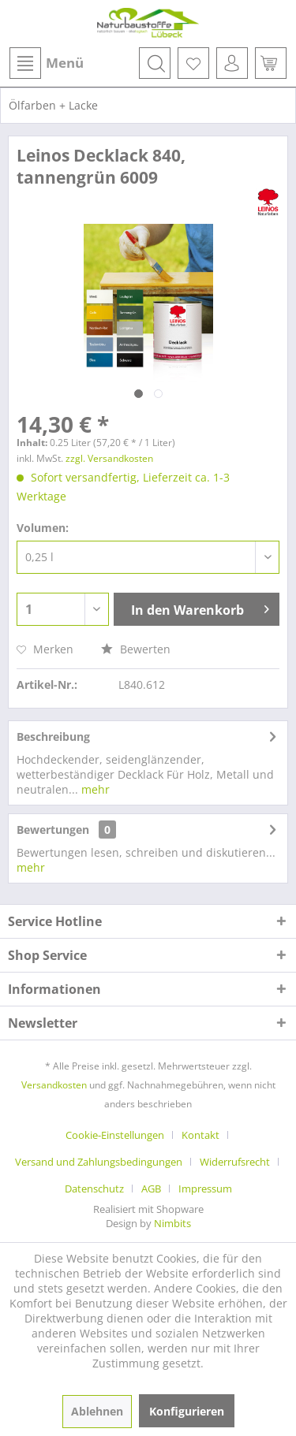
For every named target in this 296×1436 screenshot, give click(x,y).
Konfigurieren (186, 1411)
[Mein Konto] (232, 63)
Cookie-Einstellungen (115, 1135)
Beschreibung (53, 736)
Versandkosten (54, 1085)
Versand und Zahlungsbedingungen (98, 1162)
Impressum (205, 1188)
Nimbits (172, 1223)
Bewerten (135, 649)
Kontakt (200, 1135)
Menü (46, 63)
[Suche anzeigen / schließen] (154, 63)
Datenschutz (94, 1188)
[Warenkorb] (271, 63)
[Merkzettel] (193, 63)
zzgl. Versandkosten (109, 458)
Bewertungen (53, 829)
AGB (151, 1188)
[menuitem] (46, 63)
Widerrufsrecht (235, 1162)
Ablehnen (97, 1411)
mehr (94, 789)
